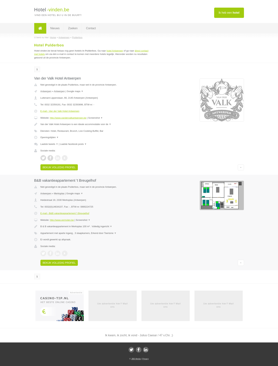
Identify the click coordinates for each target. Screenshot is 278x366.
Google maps (75, 91)
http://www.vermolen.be (62, 220)
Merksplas (59, 193)
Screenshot (95, 118)
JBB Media (136, 359)
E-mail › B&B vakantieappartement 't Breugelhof (64, 213)
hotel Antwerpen (115, 50)
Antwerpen (45, 91)
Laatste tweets (49, 144)
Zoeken (72, 28)
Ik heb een (229, 12)
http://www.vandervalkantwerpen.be (68, 118)
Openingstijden (49, 137)
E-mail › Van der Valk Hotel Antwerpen (59, 111)
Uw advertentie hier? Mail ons (112, 305)
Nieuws (55, 28)
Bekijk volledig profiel (59, 167)
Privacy (145, 359)
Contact (91, 28)
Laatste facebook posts (73, 144)
